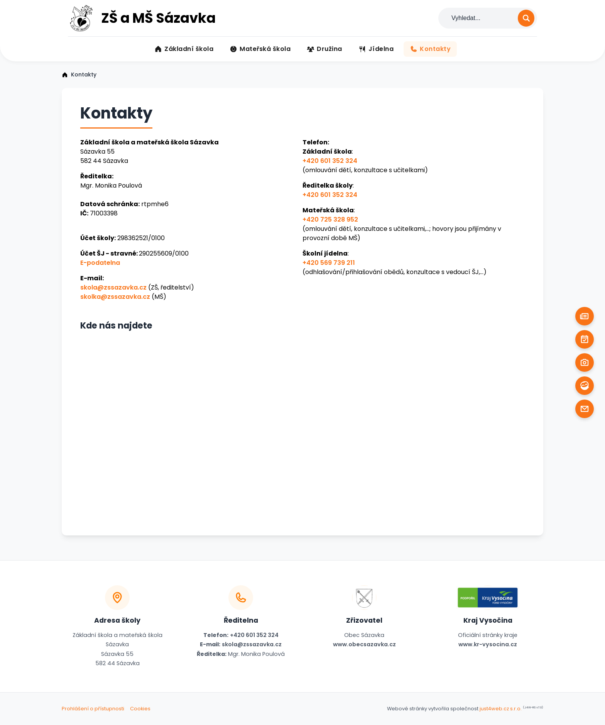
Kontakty (83, 74)
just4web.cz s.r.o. (501, 708)
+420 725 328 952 (330, 219)
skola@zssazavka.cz (113, 287)
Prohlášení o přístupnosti (93, 708)
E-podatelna (100, 262)
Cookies (140, 708)
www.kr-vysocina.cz (487, 644)
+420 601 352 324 (329, 160)
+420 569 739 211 (328, 262)
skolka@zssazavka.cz (115, 296)
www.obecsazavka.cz (364, 644)
